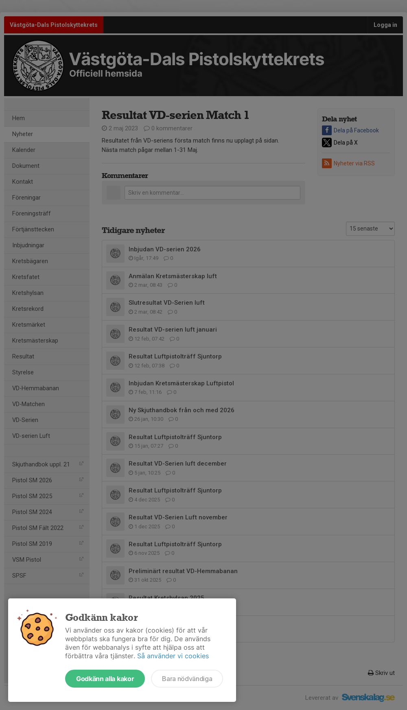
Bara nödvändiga (187, 679)
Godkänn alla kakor (105, 679)
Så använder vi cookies (173, 656)
